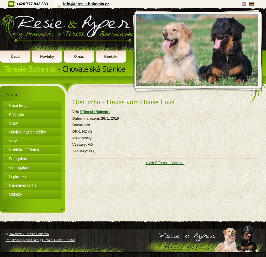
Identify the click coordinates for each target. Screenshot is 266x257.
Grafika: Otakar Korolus (58, 240)
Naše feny (17, 105)
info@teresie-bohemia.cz (86, 4)
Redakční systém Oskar (22, 240)
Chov (13, 123)
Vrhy (13, 141)
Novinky (47, 56)
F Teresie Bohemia (94, 112)
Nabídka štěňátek (24, 150)
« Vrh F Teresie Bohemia (164, 163)
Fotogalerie (18, 159)
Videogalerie (19, 167)
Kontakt (110, 56)
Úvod (15, 56)
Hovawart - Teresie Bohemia (66, 41)
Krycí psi (16, 114)
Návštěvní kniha (23, 185)
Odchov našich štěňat (27, 132)
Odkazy (15, 194)
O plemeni (18, 176)
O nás (79, 56)
